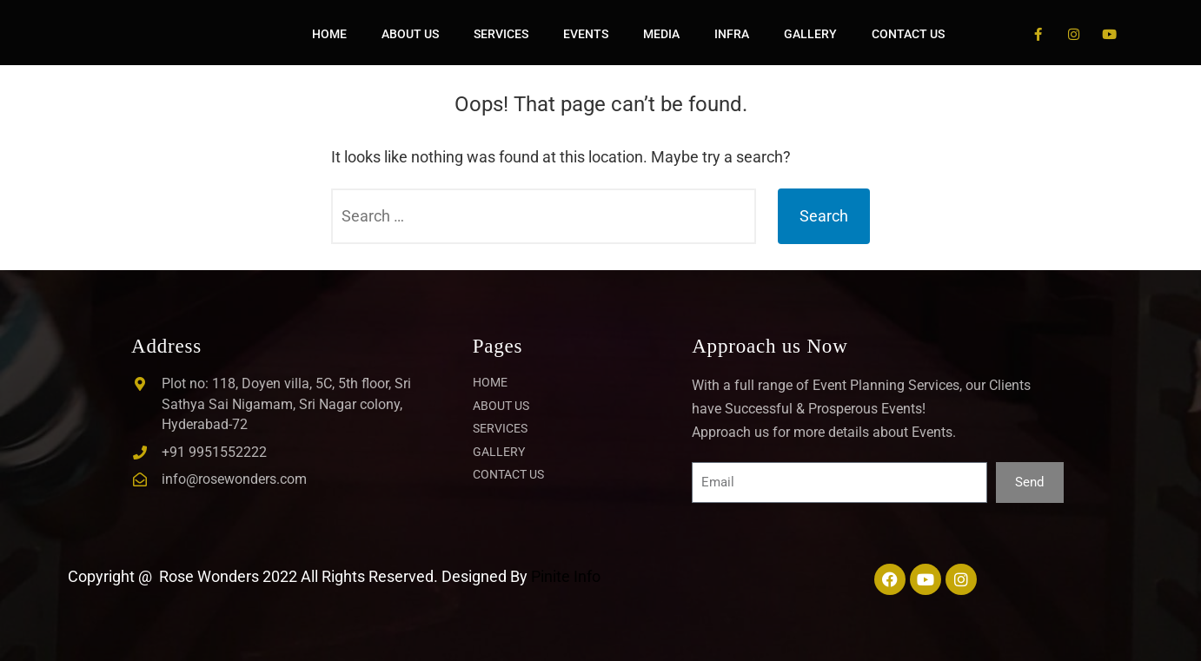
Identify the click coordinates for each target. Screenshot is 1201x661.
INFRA (731, 34)
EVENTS (585, 34)
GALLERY (810, 34)
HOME (329, 34)
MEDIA (661, 34)
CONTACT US (908, 34)
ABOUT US (410, 34)
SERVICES (501, 34)
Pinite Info (565, 576)
